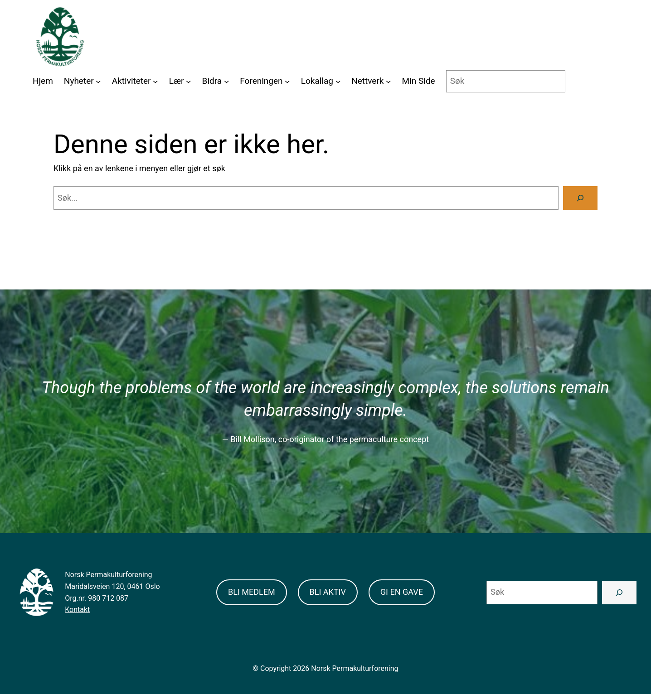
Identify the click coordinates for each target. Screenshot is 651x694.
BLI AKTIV (328, 592)
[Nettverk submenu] (388, 81)
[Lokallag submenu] (337, 81)
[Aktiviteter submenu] (155, 81)
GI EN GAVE (401, 592)
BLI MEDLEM (251, 592)
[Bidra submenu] (226, 81)
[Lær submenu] (188, 81)
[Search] (580, 198)
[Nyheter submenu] (98, 81)
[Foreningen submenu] (287, 81)
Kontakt (77, 609)
